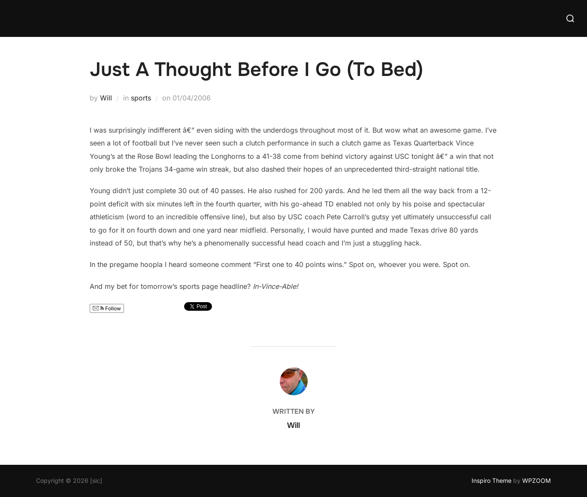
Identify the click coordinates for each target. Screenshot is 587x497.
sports (141, 98)
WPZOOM (536, 480)
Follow (107, 308)
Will (106, 98)
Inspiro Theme (491, 480)
